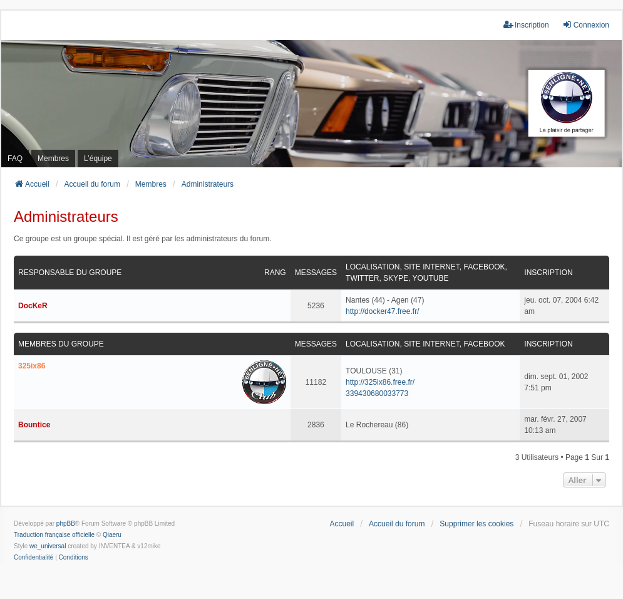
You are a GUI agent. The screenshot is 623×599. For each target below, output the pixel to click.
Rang (275, 272)
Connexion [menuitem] (585, 24)
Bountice (34, 424)
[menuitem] (33, 557)
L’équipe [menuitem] (98, 158)
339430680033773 (377, 393)
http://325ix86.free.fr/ (380, 382)
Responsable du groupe (69, 272)
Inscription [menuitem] (526, 24)
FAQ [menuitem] (15, 158)
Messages (316, 272)
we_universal (47, 546)
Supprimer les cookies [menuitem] (476, 523)
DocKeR (33, 305)
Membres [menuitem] (53, 158)
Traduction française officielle (54, 534)
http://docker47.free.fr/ (382, 311)
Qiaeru (112, 534)
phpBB (65, 523)
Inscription (548, 272)
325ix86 (31, 366)
